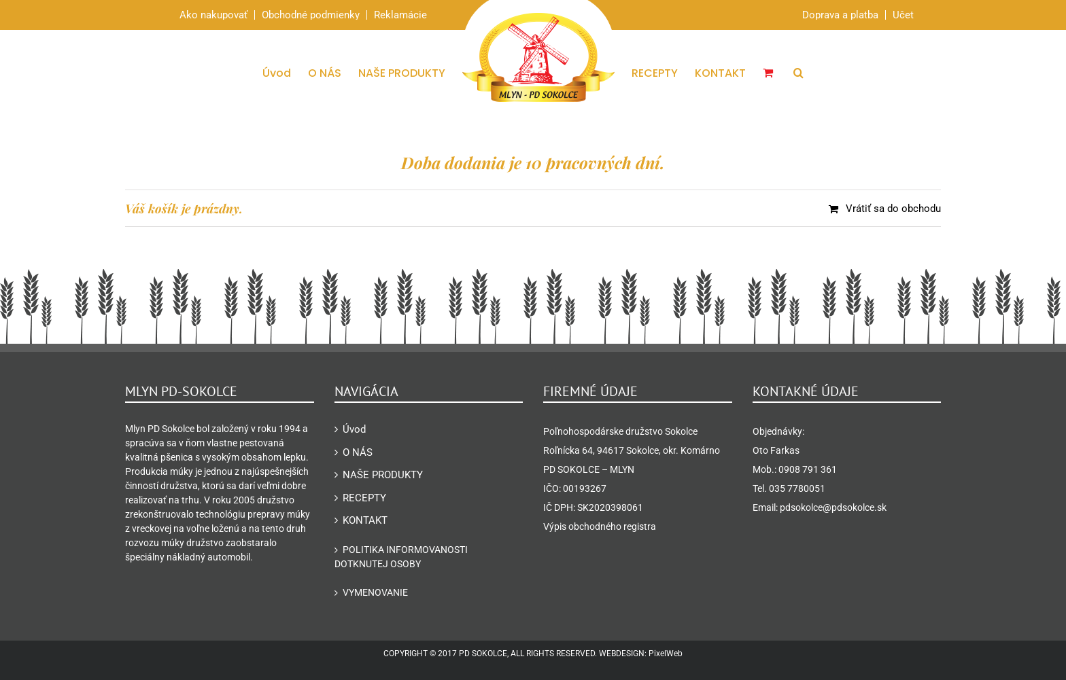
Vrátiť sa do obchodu (893, 208)
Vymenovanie (375, 592)
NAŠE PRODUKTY (383, 475)
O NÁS (358, 452)
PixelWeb (666, 653)
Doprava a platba (840, 15)
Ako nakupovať (213, 15)
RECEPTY (364, 498)
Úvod (354, 429)
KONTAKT (365, 520)
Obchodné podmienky (311, 15)
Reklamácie (400, 15)
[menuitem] (285, 73)
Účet (903, 15)
